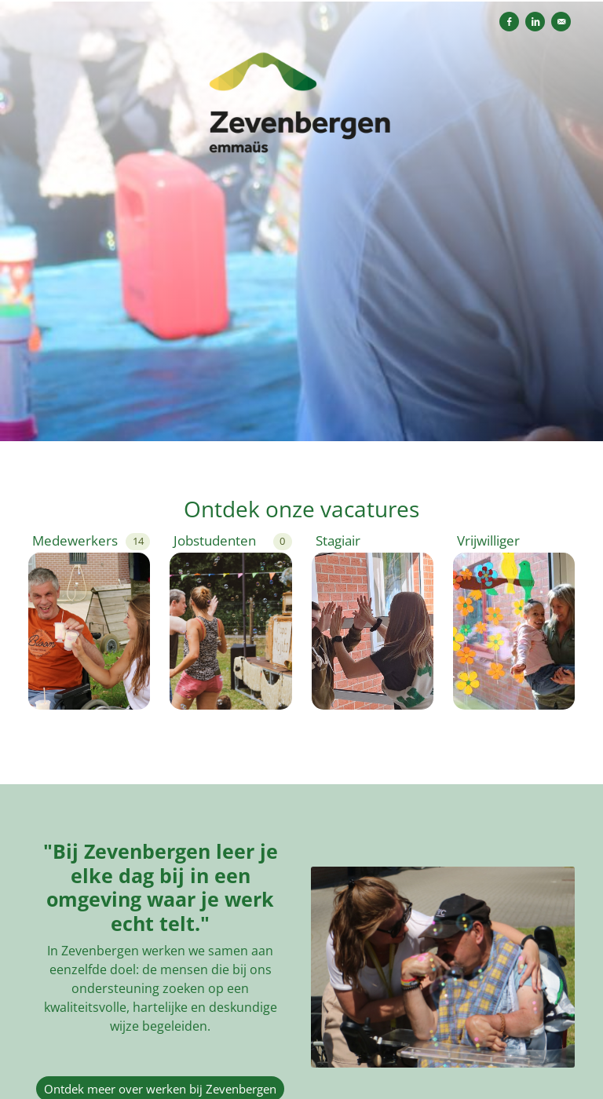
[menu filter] (301, 1)
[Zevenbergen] (301, 111)
